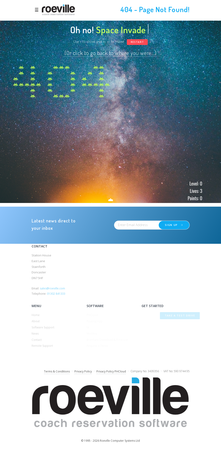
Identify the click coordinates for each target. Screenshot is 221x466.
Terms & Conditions (57, 371)
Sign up (174, 225)
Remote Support (42, 346)
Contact (37, 340)
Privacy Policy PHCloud (111, 371)
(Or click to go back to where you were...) (111, 52)
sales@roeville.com (52, 288)
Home (36, 315)
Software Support (43, 327)
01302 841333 (56, 294)
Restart (137, 42)
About (36, 321)
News (35, 334)
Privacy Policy (83, 371)
